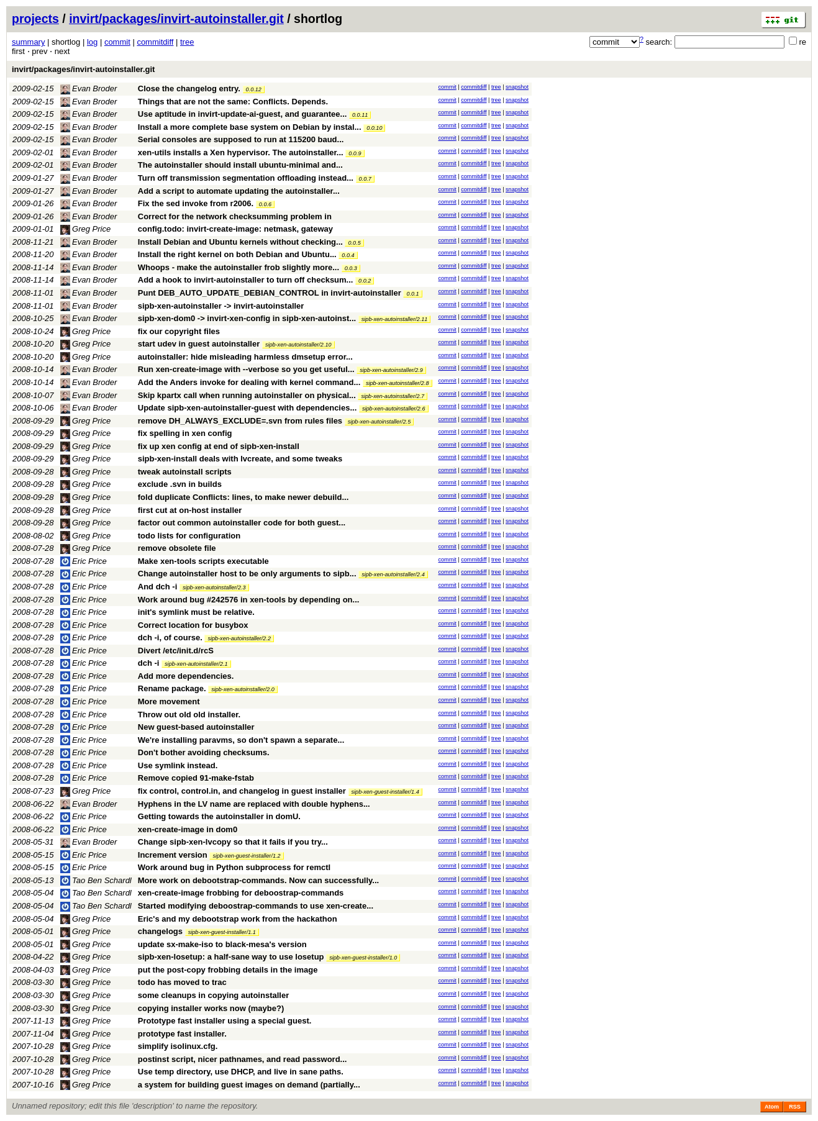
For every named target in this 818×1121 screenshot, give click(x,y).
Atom (772, 1107)
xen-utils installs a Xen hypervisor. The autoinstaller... (242, 152)
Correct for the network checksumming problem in (235, 216)
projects (35, 18)
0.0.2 (364, 281)
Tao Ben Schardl (96, 880)
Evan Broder (88, 88)
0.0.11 (360, 115)
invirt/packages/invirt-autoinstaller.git (176, 18)
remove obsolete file (177, 548)
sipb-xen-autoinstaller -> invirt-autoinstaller (221, 306)
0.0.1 (412, 294)
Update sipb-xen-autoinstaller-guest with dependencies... (248, 407)
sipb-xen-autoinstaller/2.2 (239, 638)
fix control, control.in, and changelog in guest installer (242, 791)
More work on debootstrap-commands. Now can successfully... (258, 880)
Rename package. (172, 688)
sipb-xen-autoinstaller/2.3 (214, 587)
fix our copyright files (179, 331)
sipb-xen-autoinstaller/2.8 (397, 383)
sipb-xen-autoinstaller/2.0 (243, 689)
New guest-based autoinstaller (196, 727)
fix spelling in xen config (185, 433)
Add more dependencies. (186, 676)
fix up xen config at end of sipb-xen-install (218, 446)
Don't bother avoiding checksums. (204, 752)
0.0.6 (265, 204)
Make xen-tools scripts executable (203, 561)
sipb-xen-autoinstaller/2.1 (196, 664)
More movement (169, 701)
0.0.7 (365, 179)
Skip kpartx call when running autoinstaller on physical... (248, 395)
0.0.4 (348, 255)
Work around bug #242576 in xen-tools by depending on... (249, 599)
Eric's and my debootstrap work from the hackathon (237, 919)
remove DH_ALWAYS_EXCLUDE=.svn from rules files (240, 420)
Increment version (172, 855)
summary (28, 42)
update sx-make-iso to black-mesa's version (222, 944)
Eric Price (83, 561)
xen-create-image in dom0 (187, 829)
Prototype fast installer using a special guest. (225, 1020)
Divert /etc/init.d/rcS (176, 650)
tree (187, 42)
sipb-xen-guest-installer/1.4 (385, 792)
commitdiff (155, 42)
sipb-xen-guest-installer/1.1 (222, 932)
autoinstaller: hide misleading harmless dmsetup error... (245, 356)
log (92, 42)
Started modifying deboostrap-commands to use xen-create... (255, 905)
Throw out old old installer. (189, 714)
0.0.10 (374, 128)
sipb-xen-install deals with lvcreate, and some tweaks (240, 458)
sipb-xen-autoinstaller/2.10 (298, 345)
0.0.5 (354, 243)
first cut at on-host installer (190, 510)
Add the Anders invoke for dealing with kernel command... (250, 382)
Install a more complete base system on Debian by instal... (250, 127)
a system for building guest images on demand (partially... (249, 1084)
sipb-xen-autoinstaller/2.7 (392, 396)
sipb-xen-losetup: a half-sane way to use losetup (231, 956)
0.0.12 (253, 89)
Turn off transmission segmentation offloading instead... (247, 178)
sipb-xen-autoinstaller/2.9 (391, 370)
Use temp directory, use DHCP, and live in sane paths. (240, 1071)
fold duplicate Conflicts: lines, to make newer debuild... (243, 497)
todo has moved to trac (182, 982)
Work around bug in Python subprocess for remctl (234, 867)
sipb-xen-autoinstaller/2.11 (394, 319)
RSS (795, 1107)
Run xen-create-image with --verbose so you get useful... (247, 369)
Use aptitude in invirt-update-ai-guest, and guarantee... (243, 114)
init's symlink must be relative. (196, 612)
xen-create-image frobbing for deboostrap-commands (241, 892)
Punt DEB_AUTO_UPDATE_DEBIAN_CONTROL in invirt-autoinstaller (269, 292)
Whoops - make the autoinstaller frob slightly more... (240, 267)
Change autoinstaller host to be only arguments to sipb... (248, 573)
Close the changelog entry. (189, 88)
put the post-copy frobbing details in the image (228, 969)
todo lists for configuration (189, 535)
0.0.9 (354, 153)
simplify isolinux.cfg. (178, 1046)
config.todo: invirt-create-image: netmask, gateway (235, 229)
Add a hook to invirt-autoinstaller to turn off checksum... (246, 279)
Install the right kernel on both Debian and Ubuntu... (238, 254)
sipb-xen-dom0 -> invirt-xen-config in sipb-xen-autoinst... (248, 318)
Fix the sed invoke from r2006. (195, 203)
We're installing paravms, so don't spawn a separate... (241, 740)
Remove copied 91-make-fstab (196, 778)
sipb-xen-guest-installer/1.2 (246, 856)
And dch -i (158, 586)
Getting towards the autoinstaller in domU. (219, 816)
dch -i (149, 663)
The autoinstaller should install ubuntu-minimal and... (240, 165)
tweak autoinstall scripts (185, 471)
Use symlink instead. (178, 765)
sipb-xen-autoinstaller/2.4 (393, 574)
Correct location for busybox (193, 625)
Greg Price (85, 229)
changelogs (160, 931)
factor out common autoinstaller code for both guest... (241, 522)
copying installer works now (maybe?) (211, 1008)
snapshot (517, 87)
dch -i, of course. (170, 637)
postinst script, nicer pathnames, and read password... (242, 1059)
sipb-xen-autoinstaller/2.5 (379, 422)
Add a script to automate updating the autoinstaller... (239, 191)
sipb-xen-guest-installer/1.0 (363, 958)
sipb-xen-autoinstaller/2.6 (393, 409)
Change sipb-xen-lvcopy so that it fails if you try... (233, 841)
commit (117, 42)
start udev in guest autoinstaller (199, 343)
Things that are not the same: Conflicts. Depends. (233, 101)
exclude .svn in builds (180, 484)
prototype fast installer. (182, 1033)
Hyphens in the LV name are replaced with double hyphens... (254, 804)
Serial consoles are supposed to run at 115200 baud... (241, 139)
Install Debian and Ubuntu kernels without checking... (241, 242)
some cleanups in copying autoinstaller (213, 995)
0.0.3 (351, 268)
